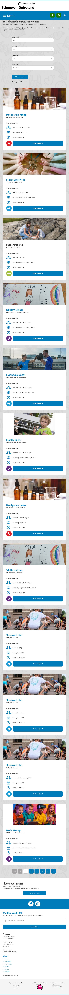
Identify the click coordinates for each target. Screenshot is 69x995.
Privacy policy (16, 985)
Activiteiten (7, 961)
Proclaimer (16, 988)
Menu (9, 16)
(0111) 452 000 (8, 942)
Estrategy (16, 975)
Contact (6, 969)
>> (53, 871)
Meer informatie (12, 123)
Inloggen (7, 972)
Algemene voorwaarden (16, 983)
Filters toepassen (20, 77)
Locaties (6, 966)
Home (6, 959)
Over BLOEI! (8, 964)
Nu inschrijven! (38, 143)
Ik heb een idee (34, 893)
